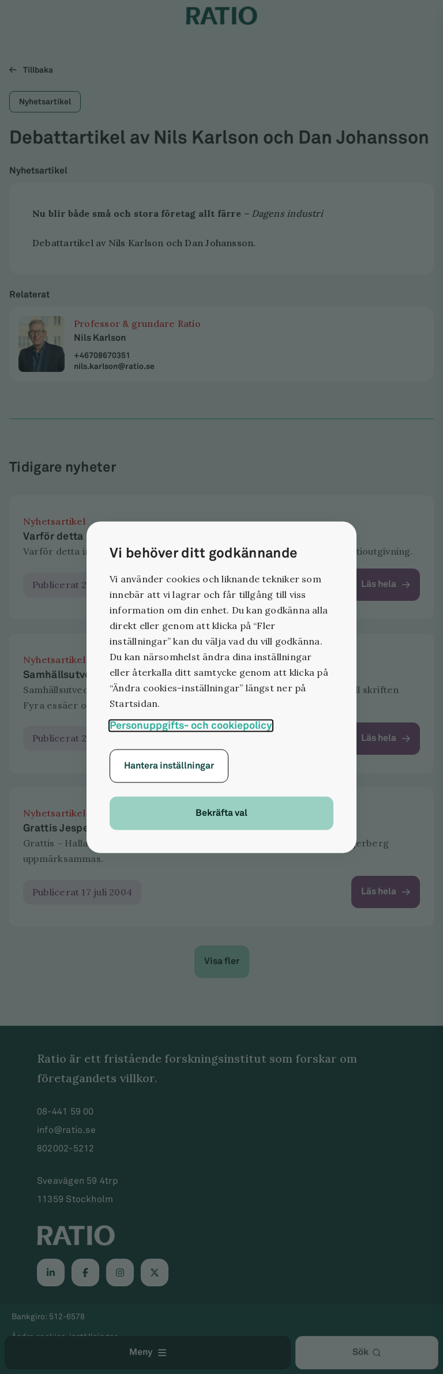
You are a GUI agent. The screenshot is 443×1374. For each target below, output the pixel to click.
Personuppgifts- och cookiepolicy (191, 725)
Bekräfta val (221, 812)
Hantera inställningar (169, 765)
